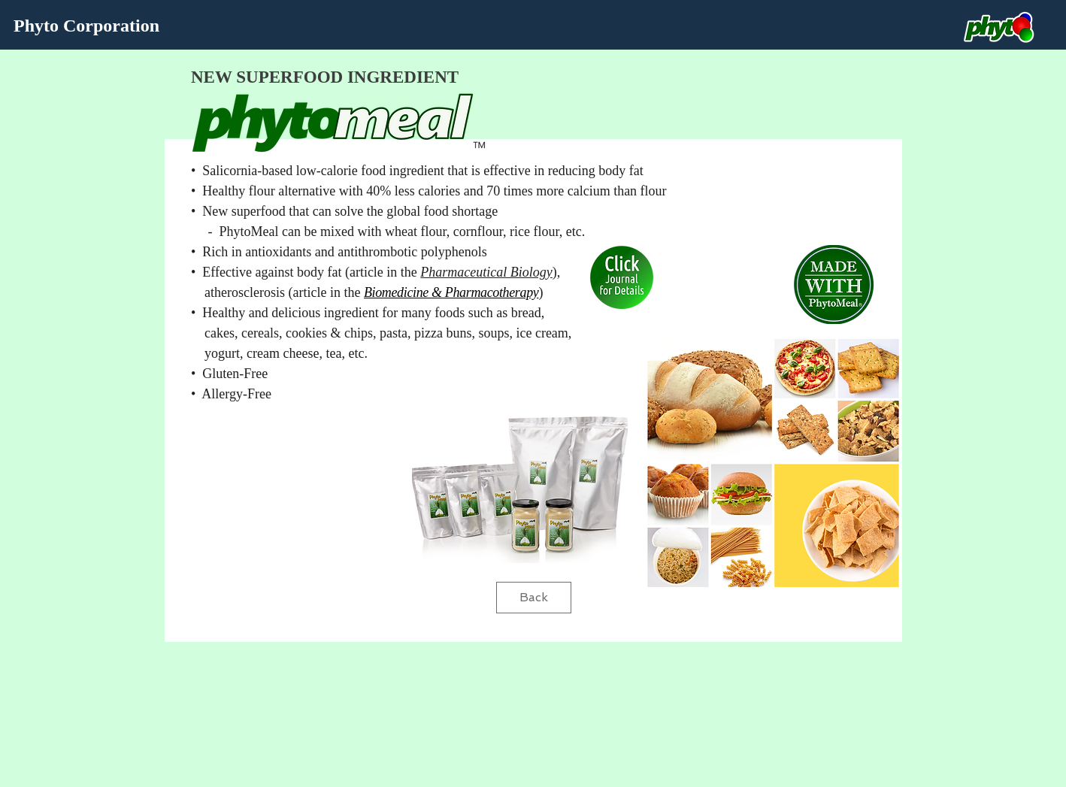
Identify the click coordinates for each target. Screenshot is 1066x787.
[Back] (533, 597)
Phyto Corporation (86, 25)
